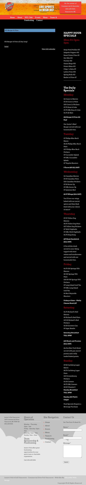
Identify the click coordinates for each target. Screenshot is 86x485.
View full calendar (48, 49)
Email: (65, 435)
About (19, 17)
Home (12, 17)
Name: (66, 427)
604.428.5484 (8, 424)
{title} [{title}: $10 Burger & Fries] (6, 47)
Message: (67, 443)
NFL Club (29, 17)
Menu (45, 17)
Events (37, 17)
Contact (39, 20)
